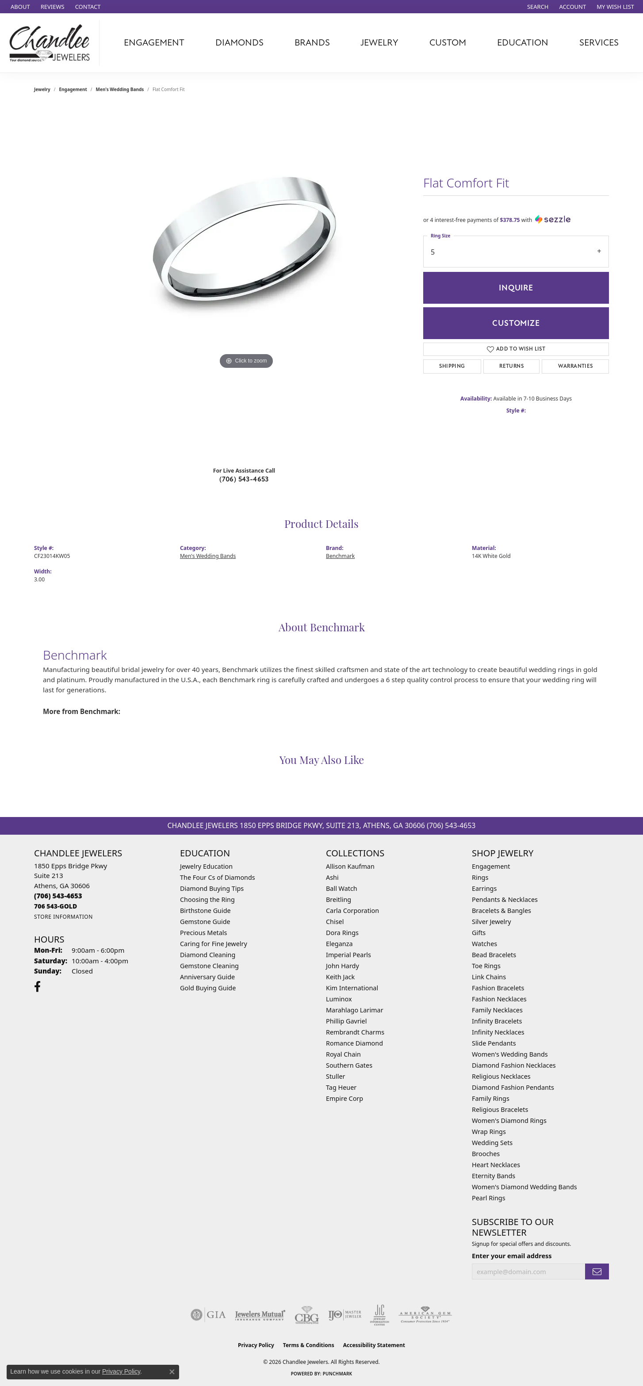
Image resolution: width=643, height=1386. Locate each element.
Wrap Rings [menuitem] (489, 1131)
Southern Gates (349, 1065)
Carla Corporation (352, 910)
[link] (19, 6)
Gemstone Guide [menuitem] (205, 921)
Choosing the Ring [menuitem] (207, 899)
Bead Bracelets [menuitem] (494, 955)
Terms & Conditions (308, 1345)
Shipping (452, 366)
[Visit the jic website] (379, 1315)
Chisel (335, 921)
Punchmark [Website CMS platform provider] (337, 1374)
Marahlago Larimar (354, 1010)
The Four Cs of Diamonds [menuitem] (217, 877)
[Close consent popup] (172, 1372)
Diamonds (239, 42)
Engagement (73, 89)
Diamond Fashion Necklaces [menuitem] (514, 1065)
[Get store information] (63, 916)
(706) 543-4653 (244, 479)
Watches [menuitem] (484, 943)
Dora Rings (342, 932)
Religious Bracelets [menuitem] (500, 1109)
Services (599, 42)
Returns (511, 366)
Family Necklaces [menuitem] (497, 1010)
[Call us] (55, 906)
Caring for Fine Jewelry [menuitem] (213, 943)
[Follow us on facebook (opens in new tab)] (37, 986)
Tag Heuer (341, 1087)
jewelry (42, 89)
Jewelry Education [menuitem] (206, 866)
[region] (246, 283)
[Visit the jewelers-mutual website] (260, 1315)
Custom (447, 42)
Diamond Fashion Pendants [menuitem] (513, 1087)
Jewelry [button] (379, 42)
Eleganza (339, 943)
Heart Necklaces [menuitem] (496, 1165)
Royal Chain (343, 1054)
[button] (537, 6)
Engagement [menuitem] (491, 866)
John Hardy (342, 966)
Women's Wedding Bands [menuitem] (510, 1054)
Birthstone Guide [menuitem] (205, 910)
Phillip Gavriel (346, 1021)
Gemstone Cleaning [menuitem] (209, 966)
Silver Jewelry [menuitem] (491, 921)
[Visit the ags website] (425, 1315)
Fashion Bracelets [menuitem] (498, 988)
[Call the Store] (58, 895)
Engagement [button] (154, 42)
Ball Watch (341, 888)
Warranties (575, 366)
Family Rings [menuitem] (490, 1098)
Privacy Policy (256, 1345)
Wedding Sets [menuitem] (492, 1142)
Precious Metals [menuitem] (203, 932)
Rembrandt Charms (355, 1032)
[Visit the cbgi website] (307, 1315)
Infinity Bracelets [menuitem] (497, 1021)
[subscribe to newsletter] (597, 1272)
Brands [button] (312, 42)
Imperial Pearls (348, 955)
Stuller (335, 1076)
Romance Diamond (354, 1043)
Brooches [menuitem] (486, 1153)
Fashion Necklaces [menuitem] (499, 999)
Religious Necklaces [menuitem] (501, 1076)
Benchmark (340, 556)
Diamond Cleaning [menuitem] (207, 955)
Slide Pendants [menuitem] (494, 1043)
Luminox (339, 999)
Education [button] (522, 42)
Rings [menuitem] (480, 877)
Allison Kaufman (350, 866)
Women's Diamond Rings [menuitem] (509, 1120)
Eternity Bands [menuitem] (493, 1176)
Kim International (352, 988)
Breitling (338, 899)
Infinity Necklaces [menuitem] (498, 1032)
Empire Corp (344, 1098)
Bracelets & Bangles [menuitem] (501, 910)
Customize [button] (516, 323)
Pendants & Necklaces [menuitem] (505, 899)
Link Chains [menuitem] (489, 977)
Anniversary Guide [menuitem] (207, 977)
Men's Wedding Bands (120, 89)
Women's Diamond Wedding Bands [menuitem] (524, 1187)
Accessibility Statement (374, 1345)
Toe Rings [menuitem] (486, 966)
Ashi (332, 877)
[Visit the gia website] (208, 1315)
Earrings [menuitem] (484, 888)
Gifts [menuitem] (479, 932)
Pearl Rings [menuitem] (488, 1198)
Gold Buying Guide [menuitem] (208, 988)
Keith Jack (340, 977)
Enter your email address (512, 1255)
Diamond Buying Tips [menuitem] (212, 888)
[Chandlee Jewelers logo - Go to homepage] (52, 43)
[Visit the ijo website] (344, 1315)
